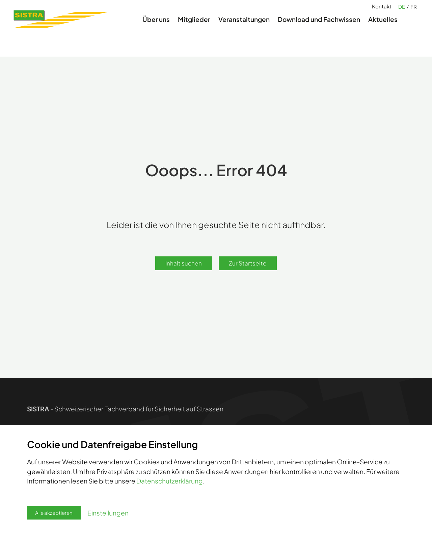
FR (413, 10)
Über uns (156, 28)
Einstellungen (108, 513)
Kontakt (382, 10)
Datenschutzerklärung (169, 481)
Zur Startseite (248, 263)
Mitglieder (194, 28)
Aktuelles (383, 28)
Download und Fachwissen (319, 28)
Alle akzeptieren (54, 512)
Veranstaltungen (244, 28)
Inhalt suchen (183, 263)
